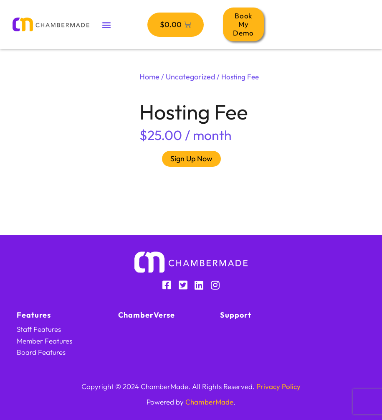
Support (235, 315)
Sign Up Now (191, 158)
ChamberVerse (146, 315)
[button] (107, 24)
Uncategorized (190, 76)
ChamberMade (209, 401)
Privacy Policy (278, 386)
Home (149, 76)
